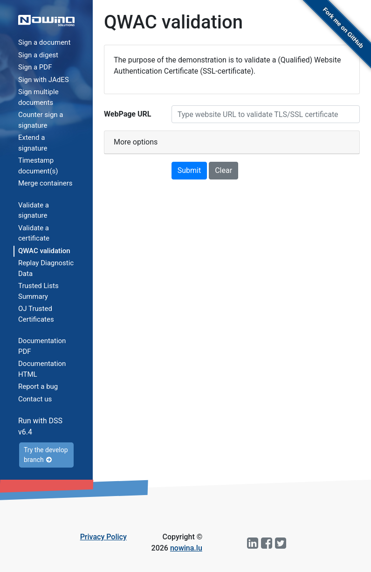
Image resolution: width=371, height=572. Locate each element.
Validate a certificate (33, 233)
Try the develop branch (46, 454)
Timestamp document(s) (38, 165)
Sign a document (44, 42)
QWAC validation (44, 251)
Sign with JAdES (43, 80)
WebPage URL (127, 114)
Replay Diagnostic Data (46, 268)
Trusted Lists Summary (38, 291)
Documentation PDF (42, 346)
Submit (189, 170)
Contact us (35, 399)
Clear (223, 170)
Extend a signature (32, 142)
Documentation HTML (42, 369)
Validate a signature (33, 210)
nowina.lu (186, 548)
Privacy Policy (103, 536)
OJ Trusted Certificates (36, 314)
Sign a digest (38, 55)
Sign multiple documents (38, 97)
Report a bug (38, 386)
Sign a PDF (35, 67)
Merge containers (45, 183)
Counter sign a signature (40, 120)
